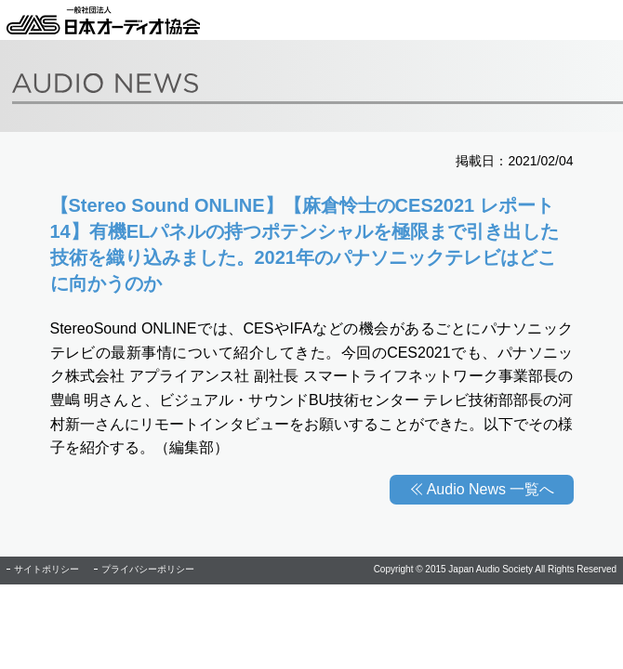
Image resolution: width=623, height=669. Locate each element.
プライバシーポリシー (147, 569)
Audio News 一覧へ (491, 489)
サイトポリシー (46, 569)
